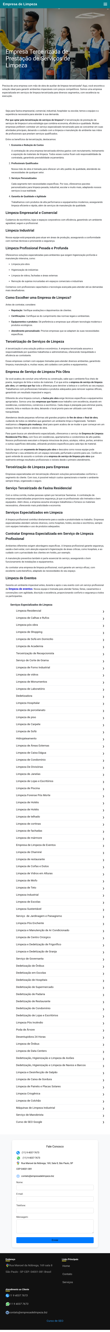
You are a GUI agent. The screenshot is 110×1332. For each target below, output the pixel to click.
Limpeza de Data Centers (60, 1051)
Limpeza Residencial (60, 611)
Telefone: (21, 1205)
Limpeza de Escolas (60, 902)
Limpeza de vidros (60, 675)
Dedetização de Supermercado (60, 987)
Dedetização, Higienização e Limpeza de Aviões (60, 1058)
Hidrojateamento (60, 739)
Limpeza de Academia (60, 646)
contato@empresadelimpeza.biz (37, 1176)
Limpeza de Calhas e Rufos (60, 618)
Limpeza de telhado (60, 817)
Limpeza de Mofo (60, 881)
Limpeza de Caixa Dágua (60, 753)
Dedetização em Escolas (60, 973)
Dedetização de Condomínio (60, 1008)
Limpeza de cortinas (60, 824)
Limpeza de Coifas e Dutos (60, 866)
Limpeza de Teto (60, 888)
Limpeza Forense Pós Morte (60, 795)
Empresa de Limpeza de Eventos (60, 845)
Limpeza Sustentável (60, 909)
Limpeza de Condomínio (60, 760)
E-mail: (19, 1194)
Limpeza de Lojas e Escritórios (60, 781)
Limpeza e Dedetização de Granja (60, 952)
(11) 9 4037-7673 (27, 1152)
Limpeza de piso (60, 717)
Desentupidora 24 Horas (60, 1037)
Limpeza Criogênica (60, 1094)
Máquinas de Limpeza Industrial (60, 1108)
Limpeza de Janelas (60, 774)
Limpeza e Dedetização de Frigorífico (60, 945)
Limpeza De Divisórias (60, 767)
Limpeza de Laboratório (60, 689)
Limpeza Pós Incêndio (60, 1023)
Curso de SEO (55, 1323)
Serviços (67, 1284)
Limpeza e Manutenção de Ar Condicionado (60, 930)
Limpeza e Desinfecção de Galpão (60, 1072)
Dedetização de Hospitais (60, 980)
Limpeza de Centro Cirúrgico (60, 937)
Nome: (19, 1182)
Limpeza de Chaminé (60, 852)
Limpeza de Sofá (60, 732)
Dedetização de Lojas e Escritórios (60, 1016)
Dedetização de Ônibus (60, 966)
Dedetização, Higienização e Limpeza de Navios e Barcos (60, 1065)
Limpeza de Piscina (60, 788)
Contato (67, 1276)
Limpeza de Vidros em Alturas (60, 874)
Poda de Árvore (60, 1030)
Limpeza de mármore (60, 838)
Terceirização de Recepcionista (60, 654)
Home (66, 1268)
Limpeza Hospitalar (60, 703)
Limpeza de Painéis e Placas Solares (60, 1087)
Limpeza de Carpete (60, 724)
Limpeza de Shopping (60, 632)
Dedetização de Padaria (60, 994)
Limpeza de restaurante (60, 859)
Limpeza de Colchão (60, 1101)
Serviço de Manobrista (60, 1115)
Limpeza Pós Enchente (60, 923)
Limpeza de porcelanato (60, 710)
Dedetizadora (60, 696)
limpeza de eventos (21, 588)
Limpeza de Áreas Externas (60, 746)
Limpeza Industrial (60, 895)
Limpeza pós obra (60, 625)
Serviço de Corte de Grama (60, 661)
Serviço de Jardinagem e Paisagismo (60, 916)
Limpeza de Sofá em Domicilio (60, 639)
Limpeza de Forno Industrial (60, 668)
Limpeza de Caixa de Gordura (60, 1079)
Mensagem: (22, 1217)
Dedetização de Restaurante (60, 1001)
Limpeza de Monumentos (60, 682)
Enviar (55, 1242)
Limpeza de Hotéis (60, 803)
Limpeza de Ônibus (60, 1044)
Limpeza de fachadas (60, 831)
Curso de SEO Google (60, 1122)
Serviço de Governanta (60, 959)
